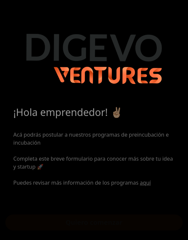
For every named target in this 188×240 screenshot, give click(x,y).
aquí (145, 183)
